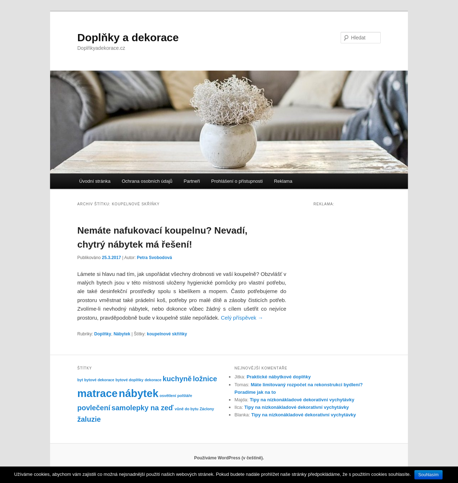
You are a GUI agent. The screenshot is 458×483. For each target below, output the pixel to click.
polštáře (184, 395)
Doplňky (102, 333)
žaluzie (89, 419)
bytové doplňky (129, 380)
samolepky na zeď (143, 408)
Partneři (192, 181)
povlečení (93, 408)
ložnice (205, 379)
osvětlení (168, 395)
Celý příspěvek (242, 318)
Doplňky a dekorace (128, 37)
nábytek (139, 393)
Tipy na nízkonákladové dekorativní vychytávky (302, 399)
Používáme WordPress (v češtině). (229, 457)
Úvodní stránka (94, 181)
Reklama (283, 181)
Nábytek (121, 333)
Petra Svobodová (154, 257)
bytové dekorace (99, 380)
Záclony (207, 409)
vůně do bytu (186, 409)
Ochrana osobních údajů (147, 181)
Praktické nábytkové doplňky (279, 376)
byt (80, 380)
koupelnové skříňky (167, 333)
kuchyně (176, 379)
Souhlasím (428, 474)
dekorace (153, 380)
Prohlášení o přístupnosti (237, 181)
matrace (97, 393)
